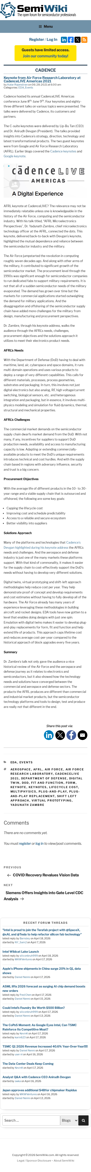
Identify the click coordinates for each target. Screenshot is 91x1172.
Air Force (54, 769)
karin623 (20, 1037)
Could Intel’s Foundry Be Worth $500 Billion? (33, 1008)
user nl (19, 1054)
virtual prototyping (52, 800)
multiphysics (23, 791)
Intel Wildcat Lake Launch (20, 951)
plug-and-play (53, 791)
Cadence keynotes (63, 151)
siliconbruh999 (29, 955)
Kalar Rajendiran (17, 84)
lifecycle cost (63, 787)
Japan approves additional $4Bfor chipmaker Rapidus (39, 1090)
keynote (18, 787)
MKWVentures (23, 959)
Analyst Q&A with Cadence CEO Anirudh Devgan (36, 1077)
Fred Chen (25, 994)
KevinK (24, 1033)
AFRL (37, 769)
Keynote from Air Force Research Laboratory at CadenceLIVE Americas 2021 (42, 79)
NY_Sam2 (21, 942)
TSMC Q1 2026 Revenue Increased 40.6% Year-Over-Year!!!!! (45, 1046)
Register (36, 39)
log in (39, 843)
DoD (25, 782)
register (25, 843)
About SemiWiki (64, 1160)
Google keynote (14, 156)
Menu (46, 26)
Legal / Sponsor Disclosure (34, 1160)
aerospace (20, 769)
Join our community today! (45, 56)
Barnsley (25, 938)
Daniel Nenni (22, 977)
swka (18, 1081)
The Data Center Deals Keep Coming (27, 1064)
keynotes (38, 787)
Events (29, 87)
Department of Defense (44, 778)
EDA (21, 87)
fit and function (47, 782)
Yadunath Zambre (27, 805)
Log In (52, 39)
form (71, 782)
